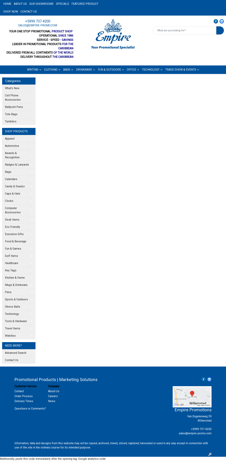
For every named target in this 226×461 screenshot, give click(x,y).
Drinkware (84, 69)
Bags (66, 69)
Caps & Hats (12, 193)
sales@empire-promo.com (37, 25)
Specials (62, 3)
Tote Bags (11, 114)
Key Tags (10, 270)
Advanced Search (15, 353)
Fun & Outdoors (109, 69)
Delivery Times (23, 401)
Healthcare (11, 263)
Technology (150, 69)
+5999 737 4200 (37, 21)
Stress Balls (12, 306)
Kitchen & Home (15, 277)
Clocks (9, 201)
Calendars (11, 179)
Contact (19, 391)
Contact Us (11, 360)
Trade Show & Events (180, 69)
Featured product (85, 3)
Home (7, 3)
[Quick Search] (184, 30)
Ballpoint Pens (14, 107)
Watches (10, 335)
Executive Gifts (14, 234)
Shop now (10, 11)
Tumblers (10, 121)
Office (131, 69)
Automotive (12, 146)
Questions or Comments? (30, 408)
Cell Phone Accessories (13, 97)
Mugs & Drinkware (16, 285)
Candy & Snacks (15, 186)
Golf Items (11, 256)
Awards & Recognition (12, 155)
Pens (8, 292)
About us (20, 3)
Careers (53, 396)
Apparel (9, 138)
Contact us (28, 11)
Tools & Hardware (16, 321)
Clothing (50, 69)
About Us (53, 391)
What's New (12, 88)
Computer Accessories (13, 210)
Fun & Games (13, 248)
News (51, 401)
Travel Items (12, 328)
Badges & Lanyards (17, 164)
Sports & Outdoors (16, 299)
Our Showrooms (41, 3)
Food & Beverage (15, 241)
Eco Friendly (12, 227)
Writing (32, 69)
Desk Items (12, 219)
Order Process (23, 396)
